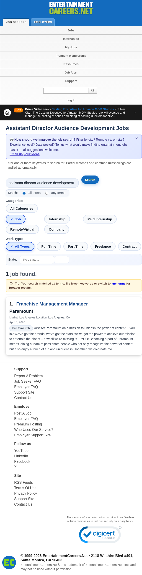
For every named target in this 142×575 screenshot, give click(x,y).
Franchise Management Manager (52, 303)
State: (12, 259)
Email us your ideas (25, 154)
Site (17, 476)
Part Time (75, 246)
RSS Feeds (23, 482)
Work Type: (14, 239)
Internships (71, 39)
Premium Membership (71, 55)
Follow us (22, 444)
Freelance (103, 246)
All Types (22, 246)
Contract (130, 246)
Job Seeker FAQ (27, 381)
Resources (70, 64)
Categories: (14, 201)
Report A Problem (28, 376)
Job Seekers (17, 22)
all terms (34, 193)
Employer (22, 406)
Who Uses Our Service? (33, 430)
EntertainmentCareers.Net (65, 556)
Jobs (70, 30)
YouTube (21, 451)
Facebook (22, 461)
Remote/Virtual (22, 229)
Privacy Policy (25, 493)
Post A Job (22, 413)
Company (56, 229)
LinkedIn (21, 456)
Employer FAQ (26, 387)
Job (18, 219)
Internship (57, 219)
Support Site (24, 392)
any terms (58, 193)
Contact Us (23, 398)
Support (71, 81)
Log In (71, 100)
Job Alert (71, 72)
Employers (44, 22)
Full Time (48, 246)
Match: (13, 193)
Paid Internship (100, 219)
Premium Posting (28, 424)
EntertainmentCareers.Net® (40, 565)
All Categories (21, 208)
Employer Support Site (32, 435)
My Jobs (71, 47)
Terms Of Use (25, 488)
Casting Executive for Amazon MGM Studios (83, 109)
